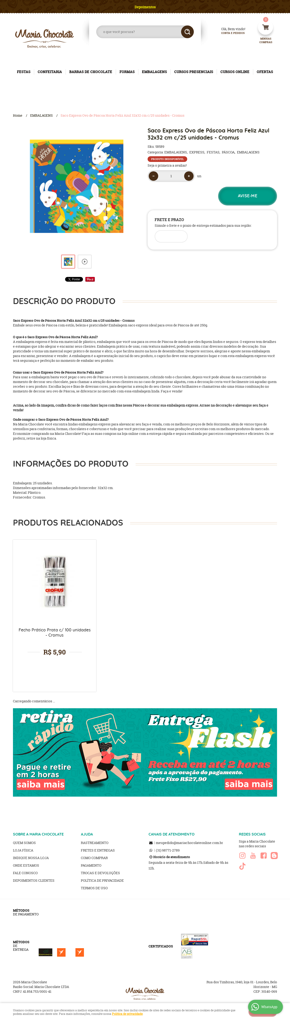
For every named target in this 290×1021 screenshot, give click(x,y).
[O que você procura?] (187, 31)
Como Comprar (94, 858)
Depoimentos (145, 7)
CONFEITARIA (50, 71)
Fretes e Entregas (98, 850)
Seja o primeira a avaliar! (167, 165)
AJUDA (87, 834)
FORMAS (127, 71)
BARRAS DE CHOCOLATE (90, 71)
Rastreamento (94, 842)
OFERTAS (265, 71)
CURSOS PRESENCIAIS (193, 71)
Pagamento (91, 865)
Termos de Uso (94, 888)
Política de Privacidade (102, 880)
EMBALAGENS (154, 71)
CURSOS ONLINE (234, 71)
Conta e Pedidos (229, 33)
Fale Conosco (25, 873)
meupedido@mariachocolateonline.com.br (189, 842)
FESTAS (23, 71)
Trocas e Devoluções (100, 873)
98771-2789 (168, 850)
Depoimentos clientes (33, 880)
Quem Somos (24, 842)
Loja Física (23, 850)
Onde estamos (26, 865)
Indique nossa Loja (31, 858)
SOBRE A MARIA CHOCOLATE (38, 834)
